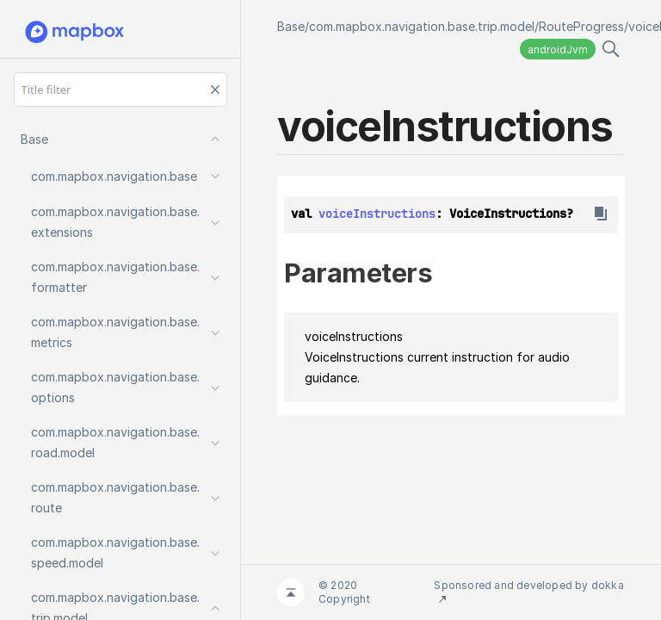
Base (291, 26)
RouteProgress (581, 26)
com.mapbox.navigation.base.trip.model (421, 26)
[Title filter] (120, 89)
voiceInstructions (377, 213)
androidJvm (558, 49)
